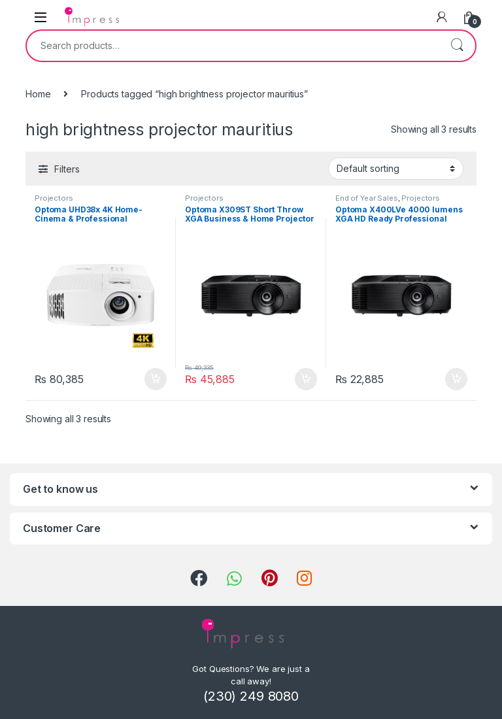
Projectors (54, 198)
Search (457, 46)
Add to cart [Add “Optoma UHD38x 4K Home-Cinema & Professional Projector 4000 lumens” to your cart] (155, 379)
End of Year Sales (366, 198)
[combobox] (233, 46)
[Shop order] (395, 169)
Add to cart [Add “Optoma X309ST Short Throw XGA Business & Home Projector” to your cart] (306, 379)
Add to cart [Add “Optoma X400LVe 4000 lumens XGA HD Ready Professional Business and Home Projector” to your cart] (456, 379)
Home (37, 93)
